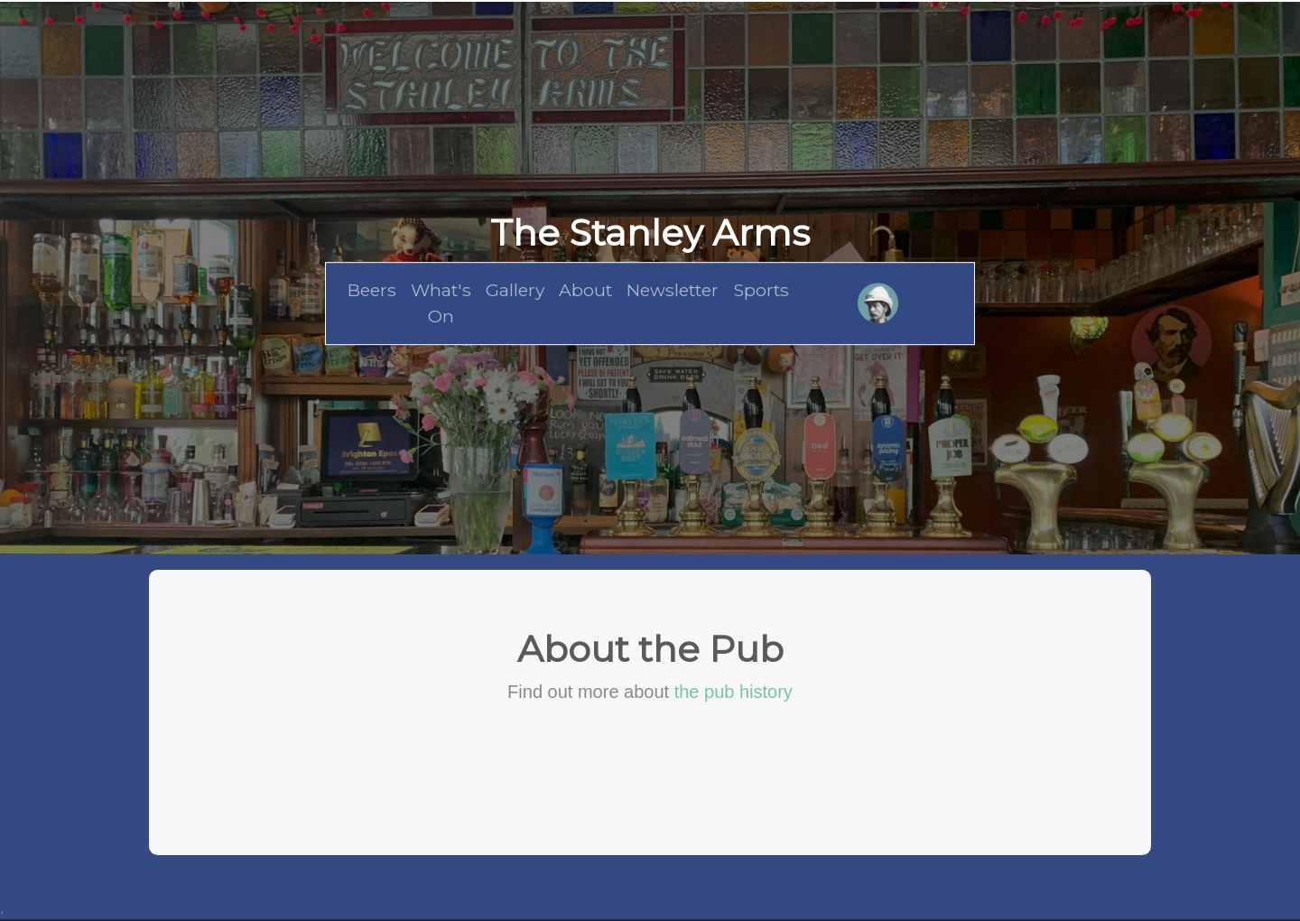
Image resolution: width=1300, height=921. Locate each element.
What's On (441, 303)
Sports (761, 290)
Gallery (515, 290)
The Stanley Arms (650, 232)
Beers (372, 290)
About (585, 290)
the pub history (733, 692)
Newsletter (673, 290)
